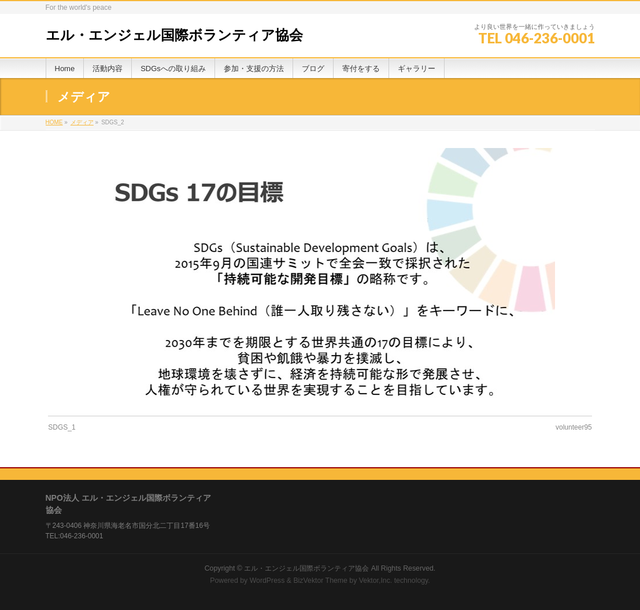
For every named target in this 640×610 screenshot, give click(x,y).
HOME (54, 122)
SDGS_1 (61, 427)
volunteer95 (574, 427)
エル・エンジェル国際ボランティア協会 (174, 35)
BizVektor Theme (320, 580)
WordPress (267, 580)
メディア (82, 122)
